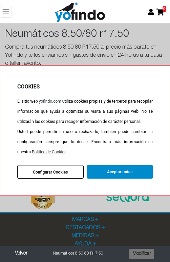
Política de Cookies (49, 152)
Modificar (141, 254)
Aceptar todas (119, 171)
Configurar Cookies (50, 172)
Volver (21, 253)
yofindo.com (50, 101)
